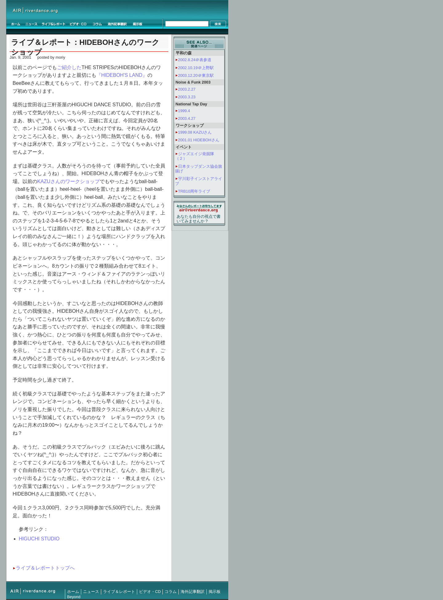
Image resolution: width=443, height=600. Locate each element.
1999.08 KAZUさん (195, 132)
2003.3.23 (187, 97)
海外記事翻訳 (193, 591)
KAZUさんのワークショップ (68, 181)
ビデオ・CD (150, 591)
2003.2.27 (187, 89)
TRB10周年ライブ (194, 191)
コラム (171, 591)
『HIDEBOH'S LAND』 (121, 75)
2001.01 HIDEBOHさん (198, 140)
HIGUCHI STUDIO (39, 538)
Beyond (73, 596)
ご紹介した (69, 67)
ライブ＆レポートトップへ (45, 568)
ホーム (73, 591)
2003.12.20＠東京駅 (196, 75)
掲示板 (215, 591)
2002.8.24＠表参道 (195, 59)
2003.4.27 (187, 118)
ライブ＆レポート (119, 591)
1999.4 (184, 110)
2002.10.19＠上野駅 (196, 67)
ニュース (91, 591)
